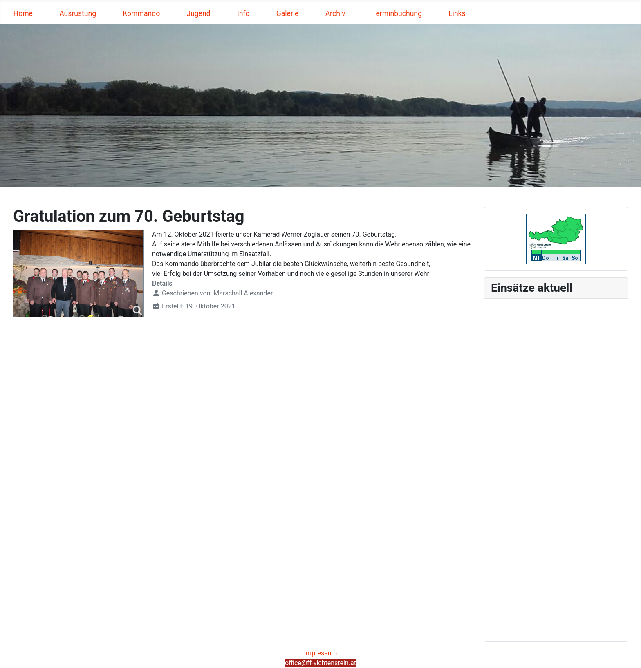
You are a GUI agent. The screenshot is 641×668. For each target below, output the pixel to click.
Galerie (287, 13)
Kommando (141, 13)
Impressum (320, 653)
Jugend (198, 13)
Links (456, 13)
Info (243, 13)
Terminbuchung (397, 13)
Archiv (335, 13)
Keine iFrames (556, 468)
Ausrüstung (77, 13)
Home (23, 13)
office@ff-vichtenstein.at (320, 663)
